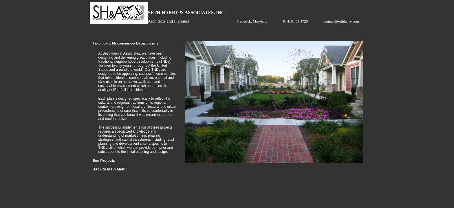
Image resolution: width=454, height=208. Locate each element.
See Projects (104, 160)
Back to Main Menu (110, 169)
